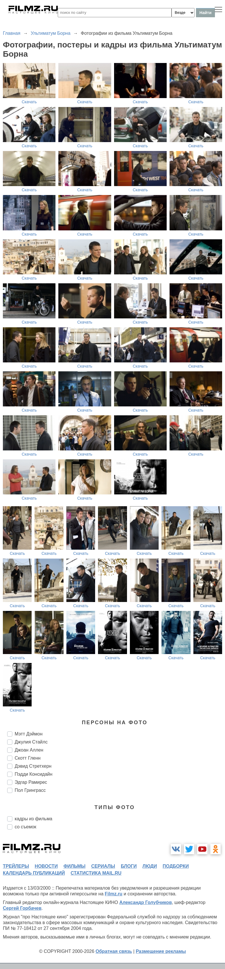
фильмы (74, 866)
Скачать (29, 102)
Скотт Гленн (28, 758)
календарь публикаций (34, 873)
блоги (128, 866)
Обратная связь (114, 951)
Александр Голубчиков (145, 902)
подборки (176, 866)
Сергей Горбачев (22, 908)
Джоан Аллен (29, 750)
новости (46, 866)
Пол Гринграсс (30, 790)
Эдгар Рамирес (31, 782)
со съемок (25, 826)
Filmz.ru (113, 893)
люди (150, 866)
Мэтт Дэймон (29, 733)
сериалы (103, 866)
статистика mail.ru (96, 873)
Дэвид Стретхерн (33, 766)
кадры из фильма (33, 818)
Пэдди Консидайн (33, 774)
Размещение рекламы (161, 951)
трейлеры (16, 866)
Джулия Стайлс (31, 741)
